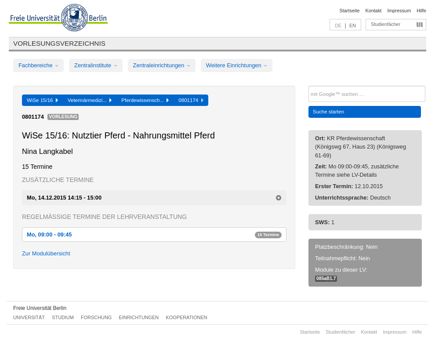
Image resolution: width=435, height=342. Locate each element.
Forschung (96, 317)
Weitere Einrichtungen (236, 65)
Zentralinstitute (95, 65)
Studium (63, 317)
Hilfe (421, 10)
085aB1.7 (326, 278)
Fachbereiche (38, 65)
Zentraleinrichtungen (161, 65)
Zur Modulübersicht (46, 253)
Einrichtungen (139, 317)
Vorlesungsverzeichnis (59, 43)
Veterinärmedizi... (90, 100)
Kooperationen (186, 317)
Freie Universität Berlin (39, 308)
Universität (29, 317)
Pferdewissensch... (145, 100)
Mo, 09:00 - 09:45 (154, 234)
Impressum (399, 10)
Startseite (350, 10)
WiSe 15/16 (42, 100)
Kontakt (374, 10)
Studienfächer (385, 24)
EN (352, 25)
